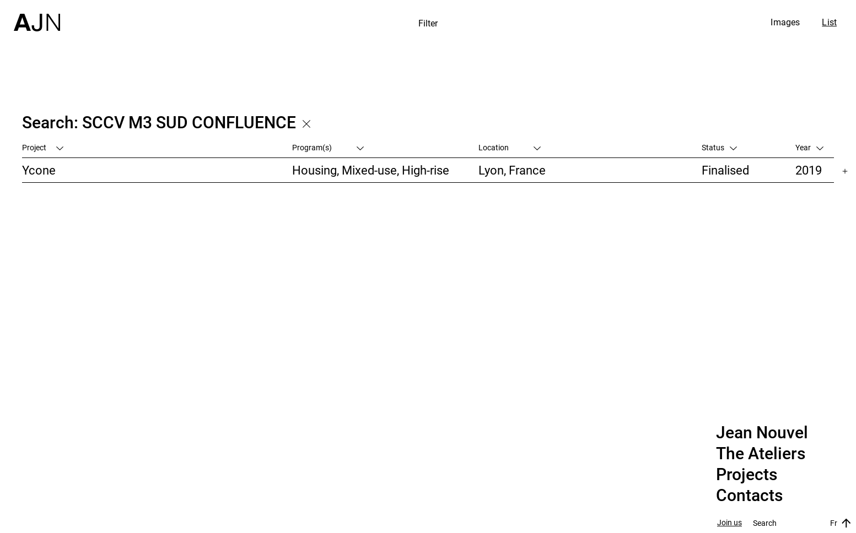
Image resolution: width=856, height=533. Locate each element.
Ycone (39, 170)
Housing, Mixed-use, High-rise (370, 170)
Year (809, 147)
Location (509, 147)
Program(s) (328, 147)
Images (785, 22)
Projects (746, 474)
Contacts (749, 495)
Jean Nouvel (762, 432)
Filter (428, 23)
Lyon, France (512, 170)
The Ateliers (760, 453)
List (829, 22)
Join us (729, 522)
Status (719, 147)
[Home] (37, 15)
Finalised (725, 170)
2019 (808, 170)
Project (42, 147)
